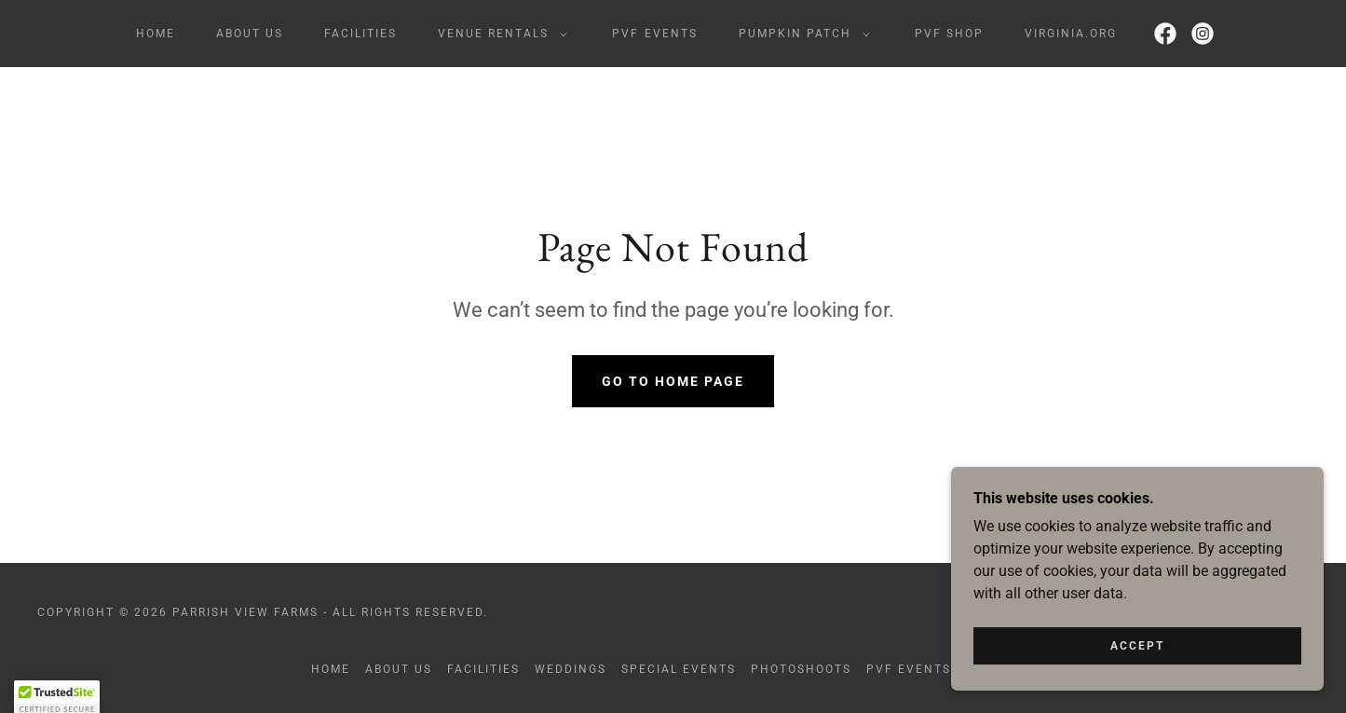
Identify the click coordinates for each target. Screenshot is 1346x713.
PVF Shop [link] (949, 33)
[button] (499, 33)
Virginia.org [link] (1071, 33)
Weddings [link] (570, 669)
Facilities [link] (360, 33)
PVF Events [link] (654, 33)
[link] (1165, 33)
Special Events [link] (678, 669)
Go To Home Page (673, 381)
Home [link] (155, 33)
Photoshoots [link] (801, 669)
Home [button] (330, 669)
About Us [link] (249, 33)
